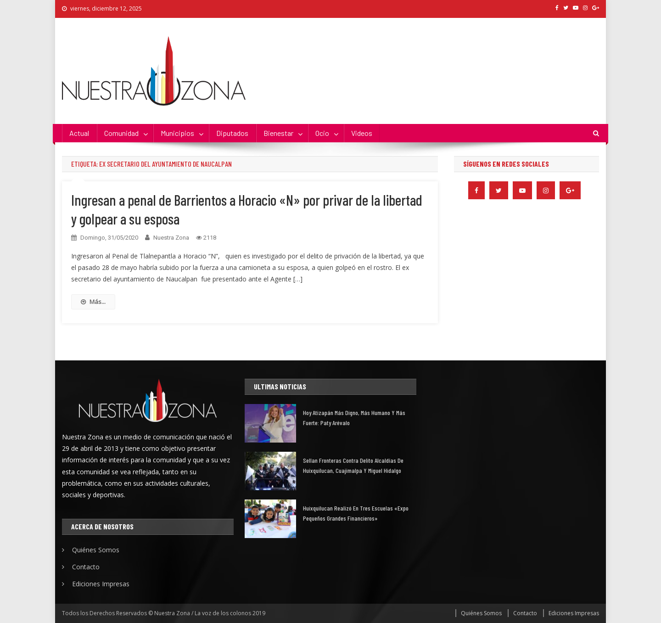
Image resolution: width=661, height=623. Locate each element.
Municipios (177, 133)
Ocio (322, 133)
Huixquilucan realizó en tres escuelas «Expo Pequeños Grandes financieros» (356, 513)
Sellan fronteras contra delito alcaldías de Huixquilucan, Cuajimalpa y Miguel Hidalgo (353, 465)
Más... (93, 301)
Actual (79, 133)
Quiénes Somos (95, 549)
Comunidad (121, 133)
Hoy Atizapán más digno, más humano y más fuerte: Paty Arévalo (354, 418)
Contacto (86, 566)
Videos (361, 133)
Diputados (232, 133)
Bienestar (278, 133)
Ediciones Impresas (100, 583)
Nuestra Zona (171, 237)
